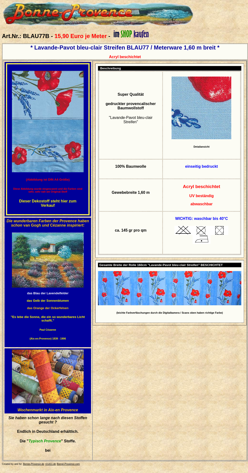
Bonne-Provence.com (68, 464)
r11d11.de (50, 464)
